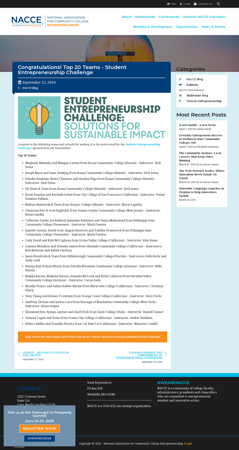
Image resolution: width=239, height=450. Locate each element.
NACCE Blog (30, 88)
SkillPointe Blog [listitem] (193, 95)
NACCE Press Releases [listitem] (191, 90)
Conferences (169, 17)
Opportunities (187, 27)
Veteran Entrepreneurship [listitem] (200, 101)
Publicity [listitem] (188, 84)
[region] (139, 358)
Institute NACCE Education (204, 17)
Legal (188, 443)
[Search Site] (219, 4)
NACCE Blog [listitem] (191, 79)
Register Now (39, 428)
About (126, 17)
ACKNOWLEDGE (39, 438)
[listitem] (202, 127)
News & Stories (213, 27)
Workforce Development (152, 27)
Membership (145, 17)
